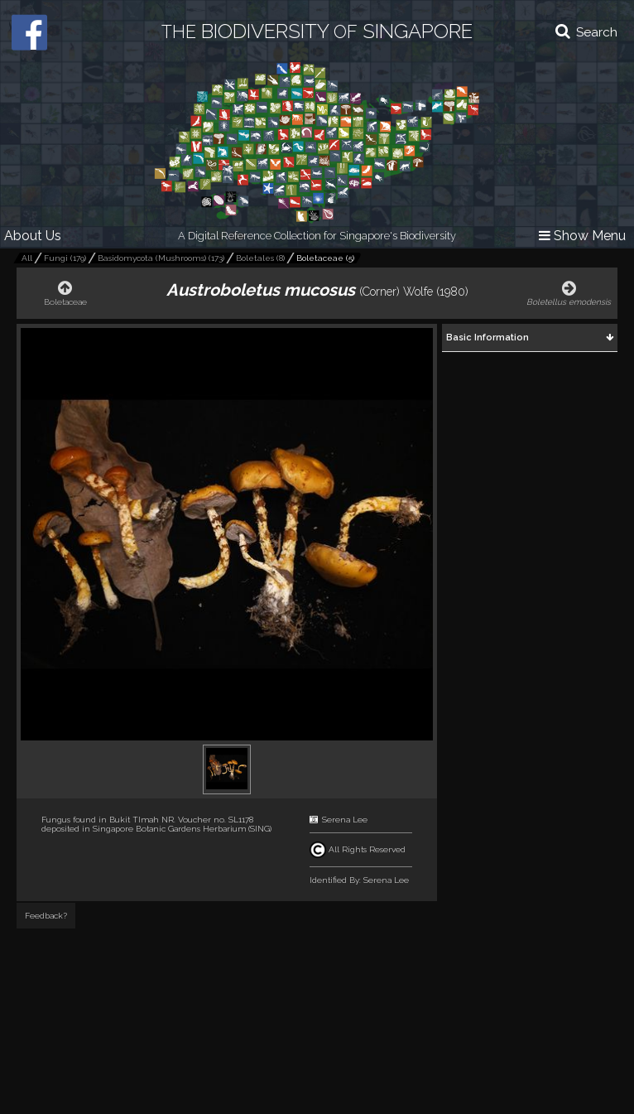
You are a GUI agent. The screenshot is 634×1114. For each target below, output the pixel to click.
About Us (32, 236)
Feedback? (46, 915)
